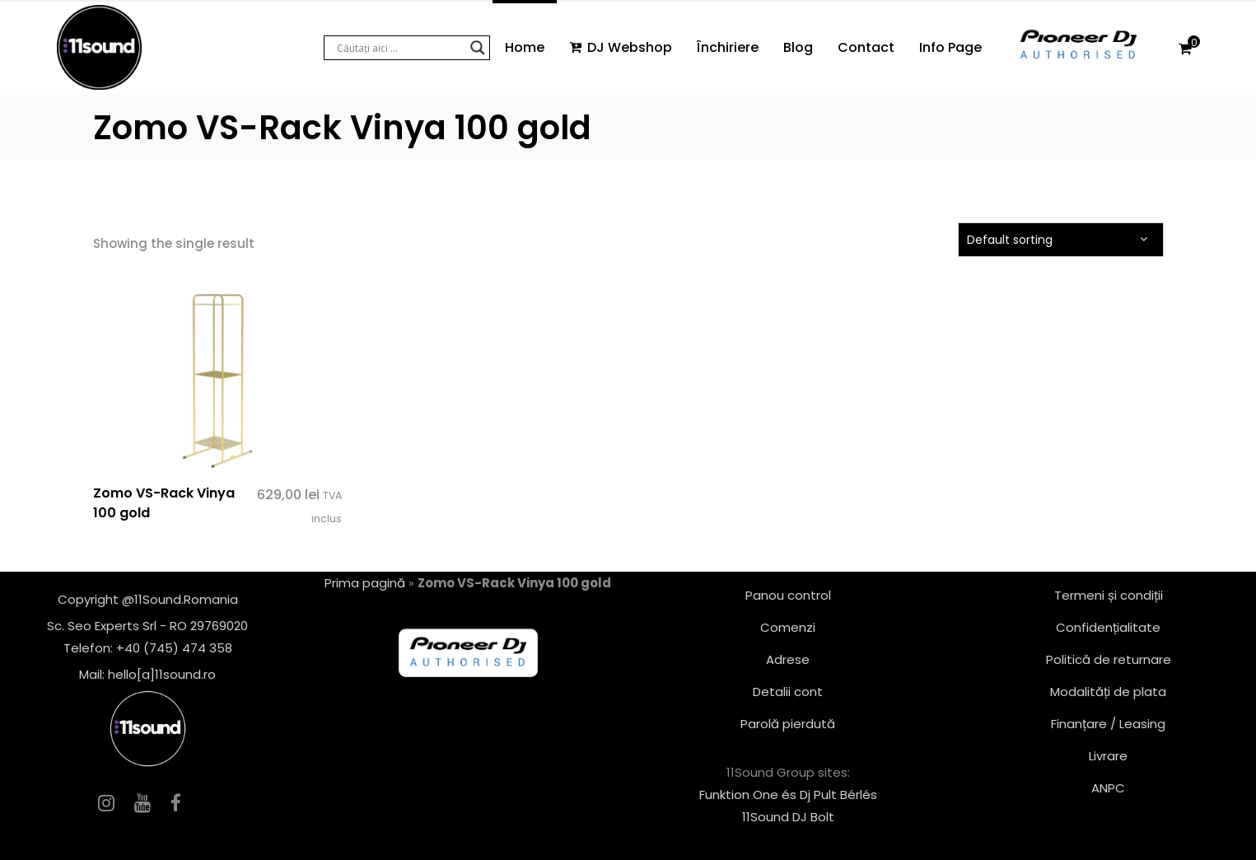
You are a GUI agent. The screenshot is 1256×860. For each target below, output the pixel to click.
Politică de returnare (1108, 659)
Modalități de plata (1108, 691)
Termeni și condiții (1108, 595)
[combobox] (1061, 239)
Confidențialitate (1108, 627)
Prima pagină (365, 582)
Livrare (1108, 755)
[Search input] (399, 47)
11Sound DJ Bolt (788, 816)
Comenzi (787, 627)
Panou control (788, 595)
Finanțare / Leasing (1108, 723)
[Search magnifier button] (477, 47)
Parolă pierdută (787, 723)
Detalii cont (788, 691)
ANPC (1108, 788)
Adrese (788, 659)
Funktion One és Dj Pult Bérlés (788, 794)
